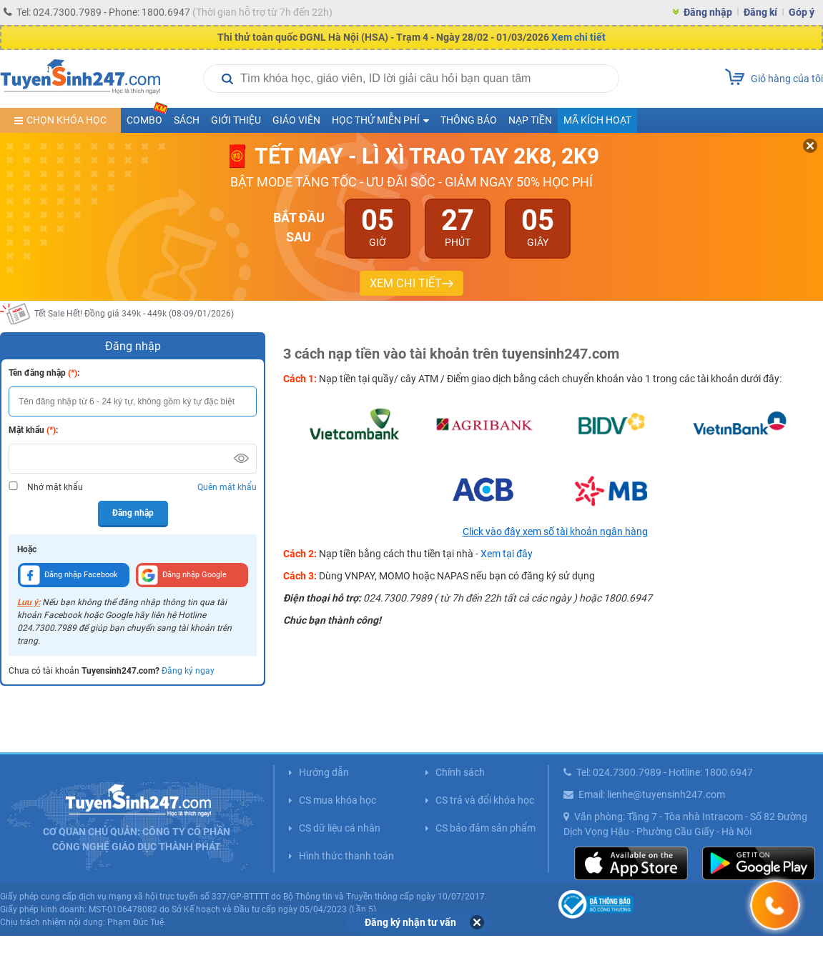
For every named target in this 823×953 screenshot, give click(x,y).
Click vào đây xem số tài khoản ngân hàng (555, 531)
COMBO (147, 117)
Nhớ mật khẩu (55, 487)
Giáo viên (296, 120)
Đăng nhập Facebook (69, 575)
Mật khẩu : (33, 430)
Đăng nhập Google (182, 575)
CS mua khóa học (337, 800)
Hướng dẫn (324, 772)
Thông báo (468, 120)
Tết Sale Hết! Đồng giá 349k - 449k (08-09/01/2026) (134, 314)
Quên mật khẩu (227, 487)
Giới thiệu (236, 120)
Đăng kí (760, 12)
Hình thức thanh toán (346, 856)
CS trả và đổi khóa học (484, 800)
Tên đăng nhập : (44, 373)
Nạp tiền (530, 120)
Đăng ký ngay (188, 671)
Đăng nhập (708, 12)
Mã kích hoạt (597, 120)
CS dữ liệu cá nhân (339, 828)
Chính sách (460, 772)
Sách (186, 120)
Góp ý (801, 12)
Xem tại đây (507, 553)
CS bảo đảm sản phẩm (485, 828)
